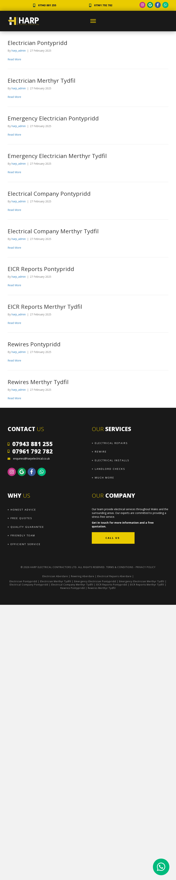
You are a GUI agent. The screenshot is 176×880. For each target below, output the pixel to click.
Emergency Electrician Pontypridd (53, 118)
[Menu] (93, 21)
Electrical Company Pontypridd (49, 193)
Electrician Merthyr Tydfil (41, 80)
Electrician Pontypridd (37, 43)
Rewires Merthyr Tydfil (38, 382)
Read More (14, 59)
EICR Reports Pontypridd (41, 269)
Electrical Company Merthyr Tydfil (53, 231)
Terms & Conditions (119, 567)
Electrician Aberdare (55, 576)
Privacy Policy (146, 567)
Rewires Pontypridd (34, 344)
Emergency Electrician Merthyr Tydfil (57, 156)
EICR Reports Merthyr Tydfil (45, 306)
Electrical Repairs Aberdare (114, 576)
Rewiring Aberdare (82, 576)
